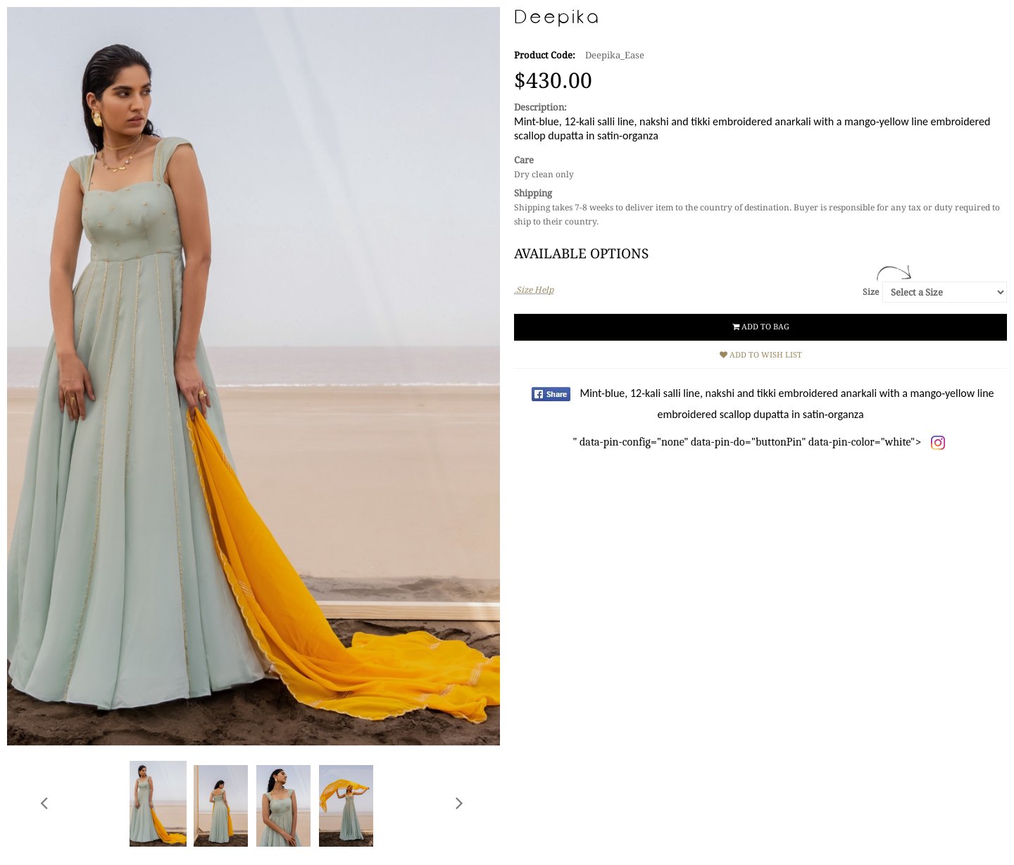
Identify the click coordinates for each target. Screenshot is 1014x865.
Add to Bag (760, 327)
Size (871, 292)
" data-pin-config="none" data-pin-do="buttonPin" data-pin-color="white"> (783, 417)
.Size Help (533, 290)
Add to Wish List (761, 355)
